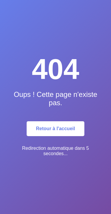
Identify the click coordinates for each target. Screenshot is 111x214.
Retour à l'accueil (55, 128)
